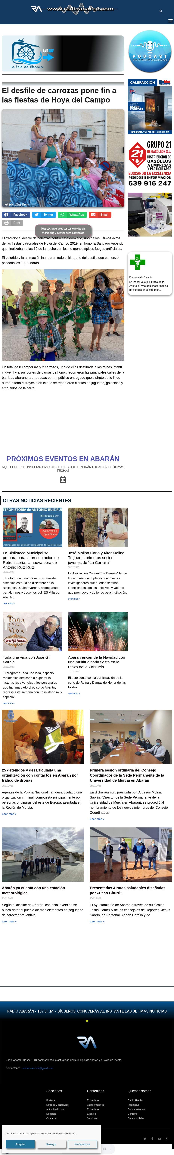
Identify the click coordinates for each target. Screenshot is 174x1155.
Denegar (51, 1144)
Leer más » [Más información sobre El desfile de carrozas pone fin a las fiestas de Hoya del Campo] (97, 921)
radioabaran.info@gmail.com (37, 1068)
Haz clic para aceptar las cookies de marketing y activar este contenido (63, 231)
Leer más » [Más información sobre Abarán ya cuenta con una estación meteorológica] (9, 921)
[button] (161, 11)
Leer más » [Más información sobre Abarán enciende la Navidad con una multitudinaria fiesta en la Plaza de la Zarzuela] (74, 693)
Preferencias (82, 1144)
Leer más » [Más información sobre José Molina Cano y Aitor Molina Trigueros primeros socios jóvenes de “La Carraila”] (74, 598)
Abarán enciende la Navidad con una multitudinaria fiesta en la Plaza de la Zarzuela (96, 662)
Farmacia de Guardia (140, 277)
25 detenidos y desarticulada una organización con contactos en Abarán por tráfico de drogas (40, 775)
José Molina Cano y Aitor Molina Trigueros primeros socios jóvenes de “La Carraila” (96, 557)
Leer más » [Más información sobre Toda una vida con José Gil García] (9, 703)
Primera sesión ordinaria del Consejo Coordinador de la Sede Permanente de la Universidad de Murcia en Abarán (127, 775)
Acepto (20, 1144)
